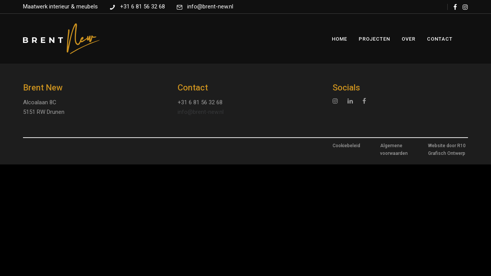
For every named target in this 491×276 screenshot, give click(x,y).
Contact (440, 39)
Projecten (374, 39)
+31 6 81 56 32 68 (142, 6)
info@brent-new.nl (210, 6)
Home (339, 39)
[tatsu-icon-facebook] (455, 7)
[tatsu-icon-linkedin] (352, 101)
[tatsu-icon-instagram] (465, 7)
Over (408, 39)
